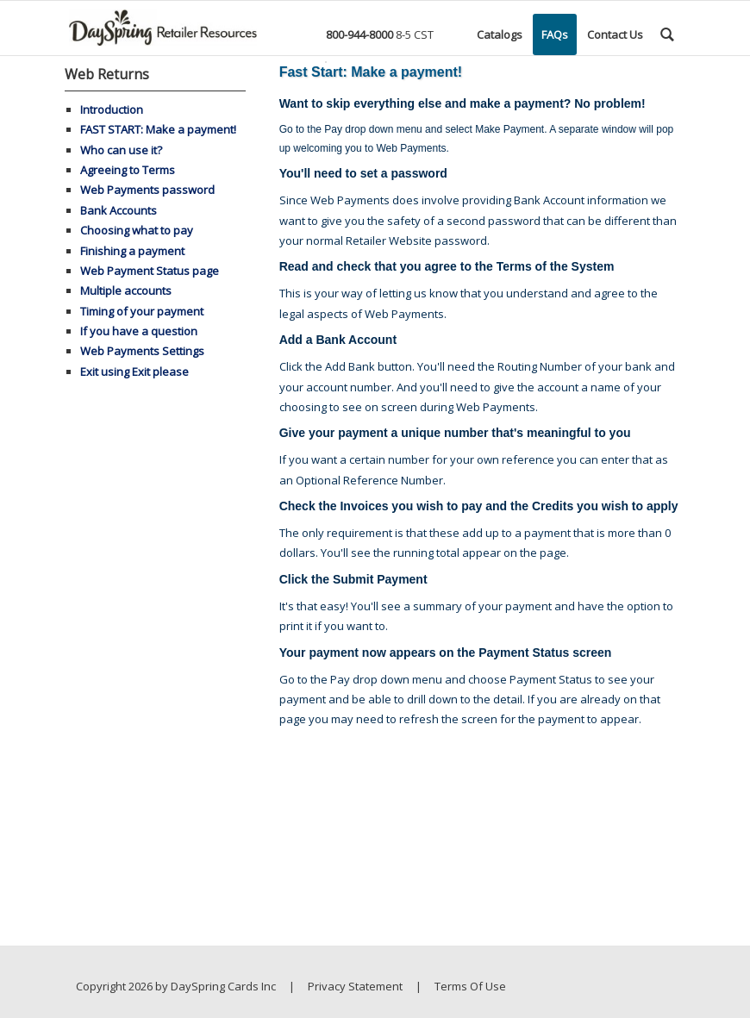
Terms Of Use (470, 986)
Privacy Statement (355, 986)
